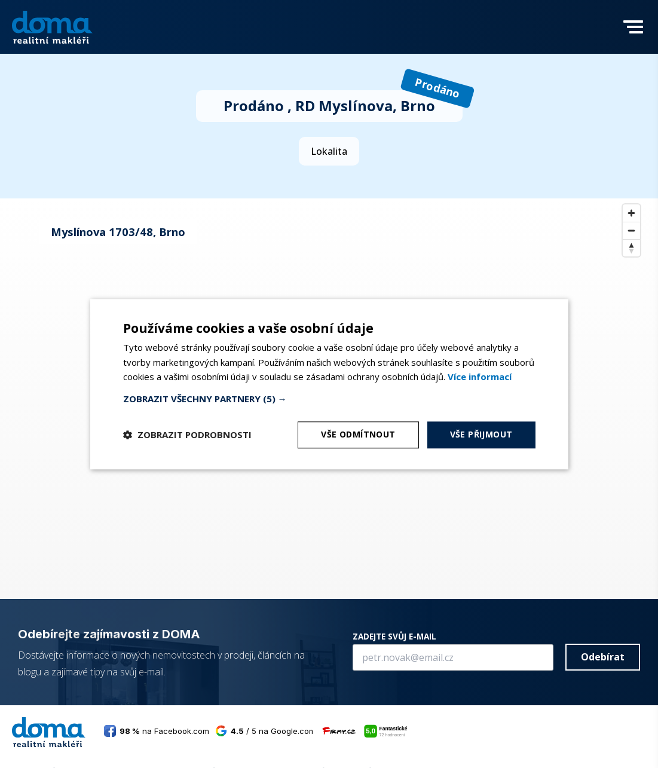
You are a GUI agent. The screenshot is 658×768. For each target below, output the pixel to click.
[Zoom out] (631, 230)
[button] (633, 34)
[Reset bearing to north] (631, 247)
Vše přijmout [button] (481, 434)
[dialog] (329, 384)
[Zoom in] (631, 213)
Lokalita (329, 151)
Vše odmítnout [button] (358, 434)
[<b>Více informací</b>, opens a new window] (480, 377)
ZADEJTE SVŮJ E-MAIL (394, 636)
